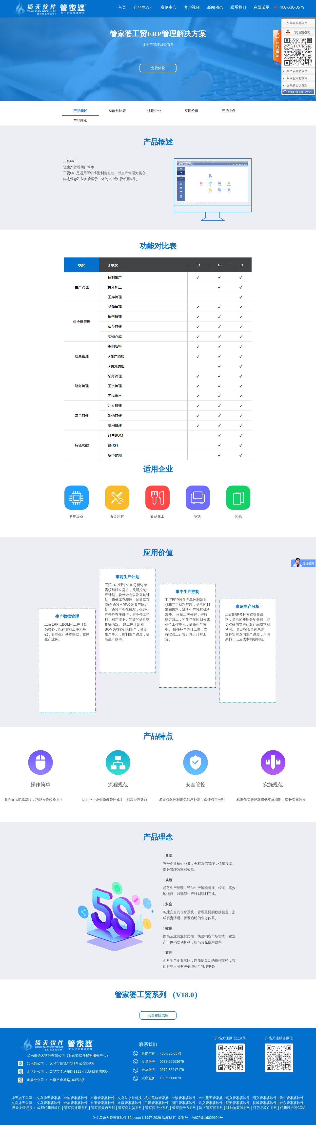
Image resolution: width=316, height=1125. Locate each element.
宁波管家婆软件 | (185, 1098)
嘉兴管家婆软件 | (239, 1098)
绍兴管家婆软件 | (266, 1098)
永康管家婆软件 (297, 78)
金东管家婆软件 (292, 1103)
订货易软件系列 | (266, 1108)
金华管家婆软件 (297, 71)
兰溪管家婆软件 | (157, 1103)
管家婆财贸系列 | (131, 1108)
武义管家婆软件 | (211, 1103)
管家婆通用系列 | (77, 1108)
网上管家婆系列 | (212, 1108)
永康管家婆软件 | (103, 1098)
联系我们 (238, 7)
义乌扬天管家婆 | (50, 1098)
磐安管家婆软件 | (239, 1103)
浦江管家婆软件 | (185, 1103)
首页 (122, 7)
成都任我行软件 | (50, 1108)
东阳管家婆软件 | (103, 1103)
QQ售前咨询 (302, 32)
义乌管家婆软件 (297, 23)
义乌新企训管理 (297, 85)
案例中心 (169, 7)
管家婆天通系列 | (104, 1108)
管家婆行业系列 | (158, 1108)
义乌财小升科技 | (131, 1098)
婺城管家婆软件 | (266, 1103)
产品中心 (143, 7)
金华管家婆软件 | (76, 1098)
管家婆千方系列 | (185, 1108)
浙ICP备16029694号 (207, 1118)
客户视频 (192, 7)
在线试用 (261, 7)
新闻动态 (215, 7)
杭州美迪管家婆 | (157, 1098)
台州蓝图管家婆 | (211, 1098)
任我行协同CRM (292, 1108)
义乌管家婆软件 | (50, 1103)
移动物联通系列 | (239, 1108)
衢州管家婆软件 (292, 1098)
